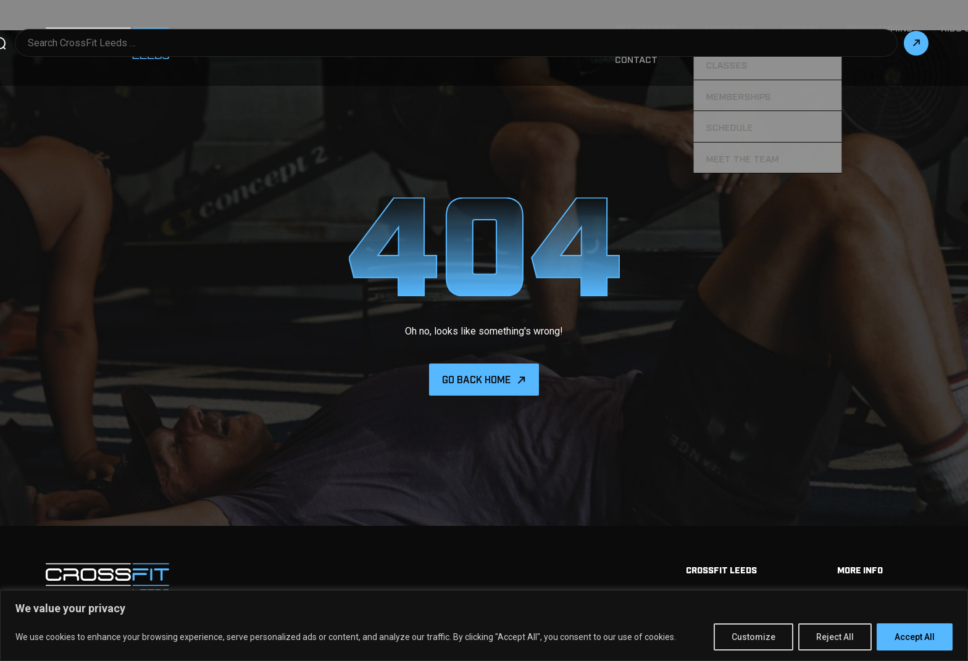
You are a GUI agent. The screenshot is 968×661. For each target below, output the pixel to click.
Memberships (867, 564)
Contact (868, 28)
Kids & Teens (727, 28)
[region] (484, 625)
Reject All (835, 637)
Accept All (915, 637)
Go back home (476, 349)
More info (860, 539)
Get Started (434, 28)
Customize (753, 637)
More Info (508, 28)
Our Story (802, 28)
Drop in (572, 28)
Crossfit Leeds (721, 539)
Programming (643, 28)
